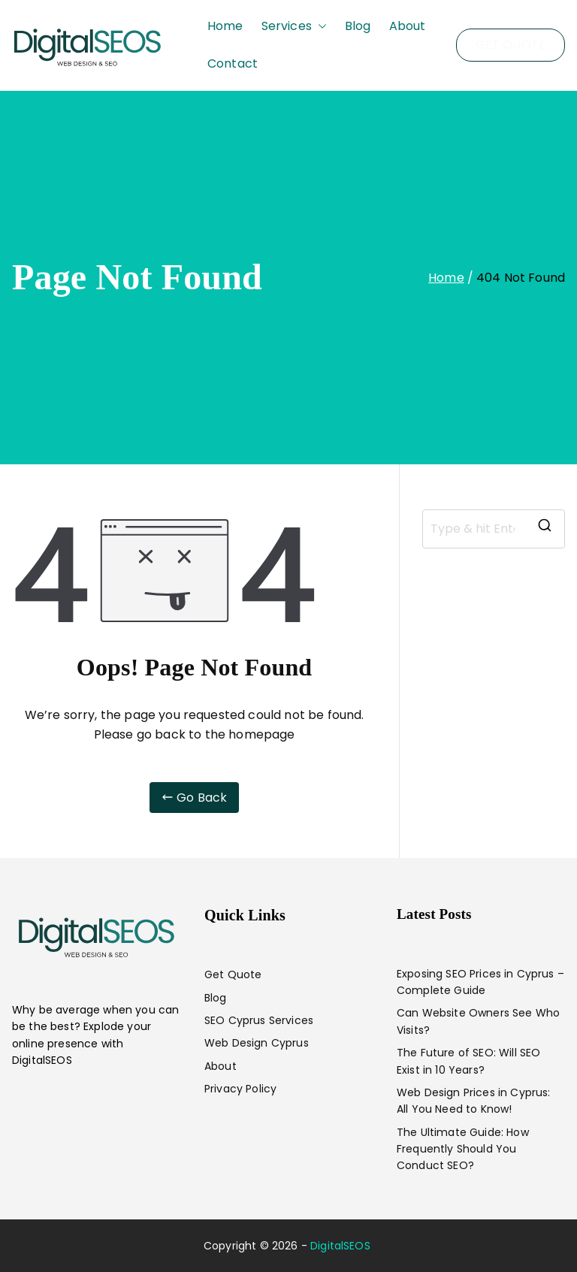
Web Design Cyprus (256, 1042)
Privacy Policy (240, 1088)
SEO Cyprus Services (258, 1020)
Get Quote (232, 974)
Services (294, 26)
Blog (358, 26)
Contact (232, 63)
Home (225, 26)
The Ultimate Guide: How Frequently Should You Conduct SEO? (463, 1149)
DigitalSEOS (340, 1245)
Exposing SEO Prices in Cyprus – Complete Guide (480, 982)
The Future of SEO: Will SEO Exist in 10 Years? (468, 1061)
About (407, 26)
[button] (319, 26)
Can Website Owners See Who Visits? (478, 1021)
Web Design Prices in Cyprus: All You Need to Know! (473, 1100)
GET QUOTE (510, 44)
